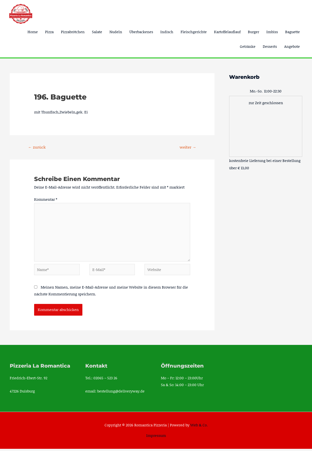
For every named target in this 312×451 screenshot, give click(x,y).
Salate (97, 31)
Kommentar (45, 199)
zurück (37, 147)
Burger (253, 31)
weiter (187, 147)
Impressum (156, 437)
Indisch (166, 31)
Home (33, 31)
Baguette (292, 31)
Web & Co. (199, 427)
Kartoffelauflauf (227, 31)
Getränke (247, 46)
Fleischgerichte (194, 31)
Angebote (292, 46)
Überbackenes (141, 31)
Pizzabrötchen (73, 31)
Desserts (270, 46)
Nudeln (115, 31)
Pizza (49, 31)
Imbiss (272, 31)
